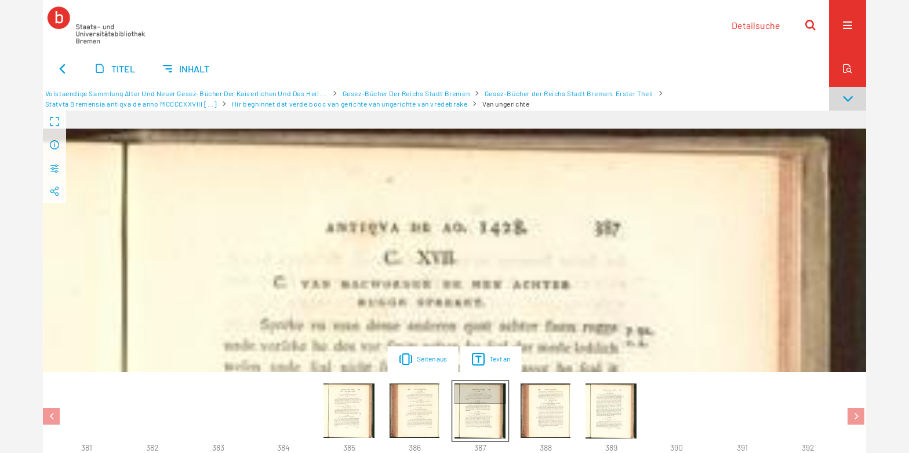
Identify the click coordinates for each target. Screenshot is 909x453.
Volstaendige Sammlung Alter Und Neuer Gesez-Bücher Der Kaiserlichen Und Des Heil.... (186, 93)
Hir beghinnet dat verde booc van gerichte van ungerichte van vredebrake (350, 104)
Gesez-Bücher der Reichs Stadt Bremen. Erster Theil (569, 93)
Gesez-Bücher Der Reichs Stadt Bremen (406, 93)
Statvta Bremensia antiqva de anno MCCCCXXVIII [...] (131, 104)
